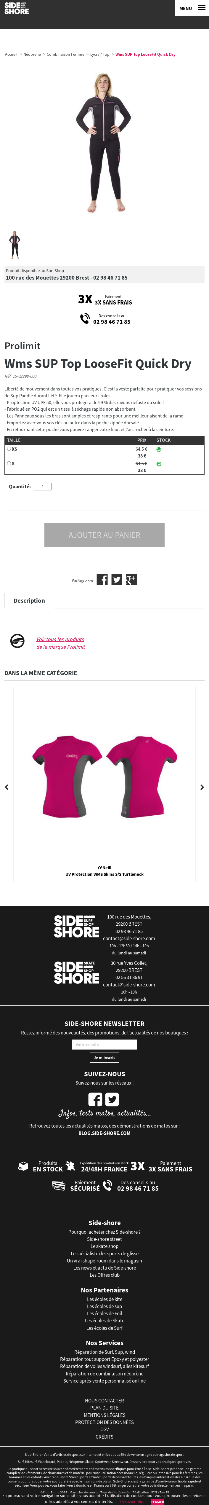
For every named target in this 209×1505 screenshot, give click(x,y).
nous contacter (104, 1400)
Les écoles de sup (104, 1306)
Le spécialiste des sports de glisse (105, 1253)
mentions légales (105, 1415)
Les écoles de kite (104, 1299)
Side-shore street (104, 1239)
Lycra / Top (100, 54)
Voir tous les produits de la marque (60, 643)
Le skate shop (104, 1246)
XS (14, 449)
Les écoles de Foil (104, 1313)
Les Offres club (105, 1275)
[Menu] (192, 8)
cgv (104, 1429)
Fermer (157, 1502)
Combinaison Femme (65, 54)
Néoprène (32, 54)
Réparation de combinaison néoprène (104, 1373)
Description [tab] (29, 601)
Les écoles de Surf (104, 1328)
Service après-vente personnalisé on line (104, 1381)
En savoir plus (132, 1501)
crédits (104, 1437)
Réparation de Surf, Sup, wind (104, 1352)
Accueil (11, 54)
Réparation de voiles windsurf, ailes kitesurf (104, 1366)
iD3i (154, 1492)
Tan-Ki (164, 1492)
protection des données (104, 1422)
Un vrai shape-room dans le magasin (104, 1260)
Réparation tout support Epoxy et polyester (104, 1359)
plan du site (104, 1407)
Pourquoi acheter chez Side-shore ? (104, 1232)
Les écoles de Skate (104, 1320)
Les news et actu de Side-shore (104, 1268)
